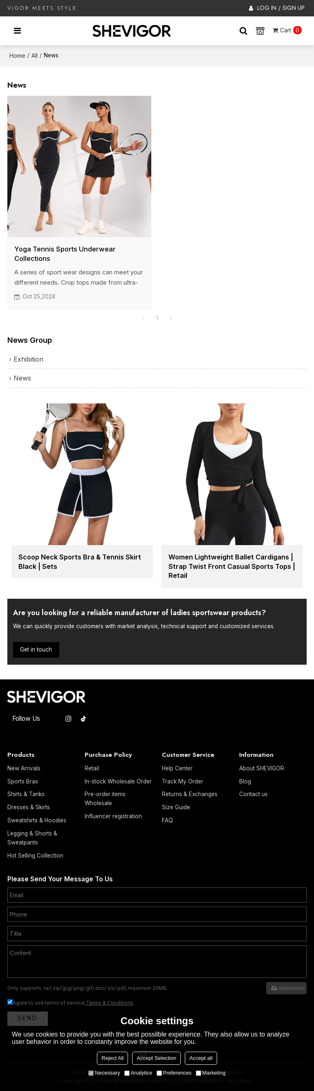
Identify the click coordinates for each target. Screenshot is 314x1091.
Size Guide (176, 807)
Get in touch (36, 649)
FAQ (167, 820)
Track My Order (182, 781)
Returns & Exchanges (190, 794)
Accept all (200, 1058)
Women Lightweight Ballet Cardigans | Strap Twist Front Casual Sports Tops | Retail (231, 566)
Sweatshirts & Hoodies (36, 820)
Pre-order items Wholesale (105, 798)
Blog (245, 781)
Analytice (138, 1073)
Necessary (104, 1073)
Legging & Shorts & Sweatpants (32, 838)
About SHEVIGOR (261, 768)
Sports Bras (22, 781)
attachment (287, 988)
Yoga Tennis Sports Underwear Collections (65, 254)
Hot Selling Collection (35, 855)
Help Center (177, 768)
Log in (266, 8)
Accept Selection (156, 1058)
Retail (92, 768)
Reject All (112, 1058)
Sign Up (294, 8)
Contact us (253, 794)
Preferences (174, 1073)
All (34, 55)
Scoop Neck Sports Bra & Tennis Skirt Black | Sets (79, 561)
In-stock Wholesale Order (118, 781)
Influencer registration (113, 816)
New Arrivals (23, 768)
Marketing (211, 1073)
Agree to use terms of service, (70, 1003)
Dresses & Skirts (28, 807)
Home (17, 55)
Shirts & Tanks (26, 794)
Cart (291, 30)
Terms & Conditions (109, 1003)
